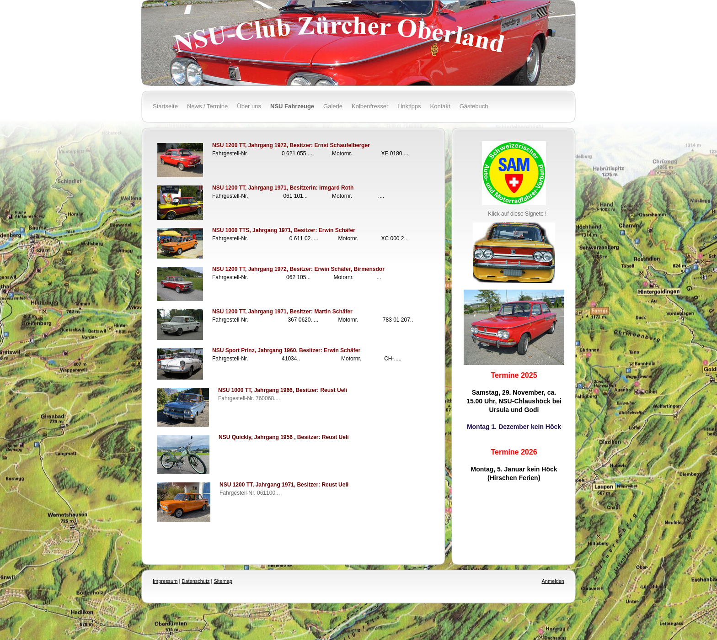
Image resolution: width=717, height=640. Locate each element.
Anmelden (552, 581)
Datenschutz (195, 581)
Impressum (165, 581)
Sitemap (223, 581)
